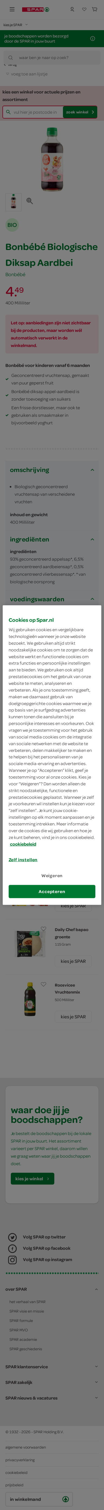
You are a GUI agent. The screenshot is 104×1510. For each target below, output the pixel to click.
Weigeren (52, 875)
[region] (52, 755)
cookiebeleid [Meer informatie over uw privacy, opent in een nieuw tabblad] (23, 844)
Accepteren (52, 891)
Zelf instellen (23, 860)
